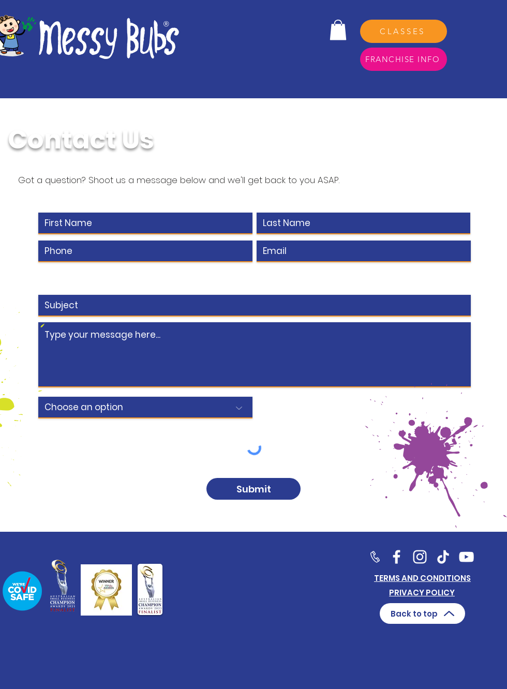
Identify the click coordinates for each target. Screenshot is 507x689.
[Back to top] (422, 613)
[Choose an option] (145, 407)
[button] (338, 30)
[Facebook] (396, 557)
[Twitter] (420, 557)
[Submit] (253, 489)
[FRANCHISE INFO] (403, 59)
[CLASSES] (403, 31)
